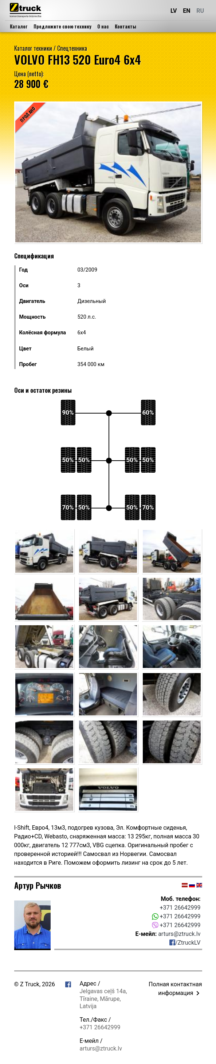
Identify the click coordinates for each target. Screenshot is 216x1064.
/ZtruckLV (185, 942)
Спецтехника (72, 48)
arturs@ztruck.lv (179, 933)
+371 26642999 (180, 907)
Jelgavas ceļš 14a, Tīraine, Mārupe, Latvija (103, 999)
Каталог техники (33, 48)
